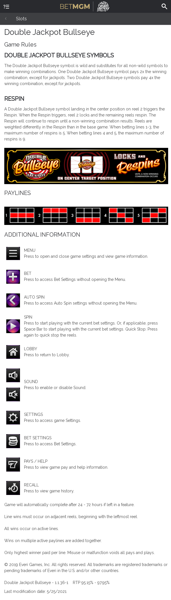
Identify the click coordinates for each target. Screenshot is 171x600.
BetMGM (85, 5)
